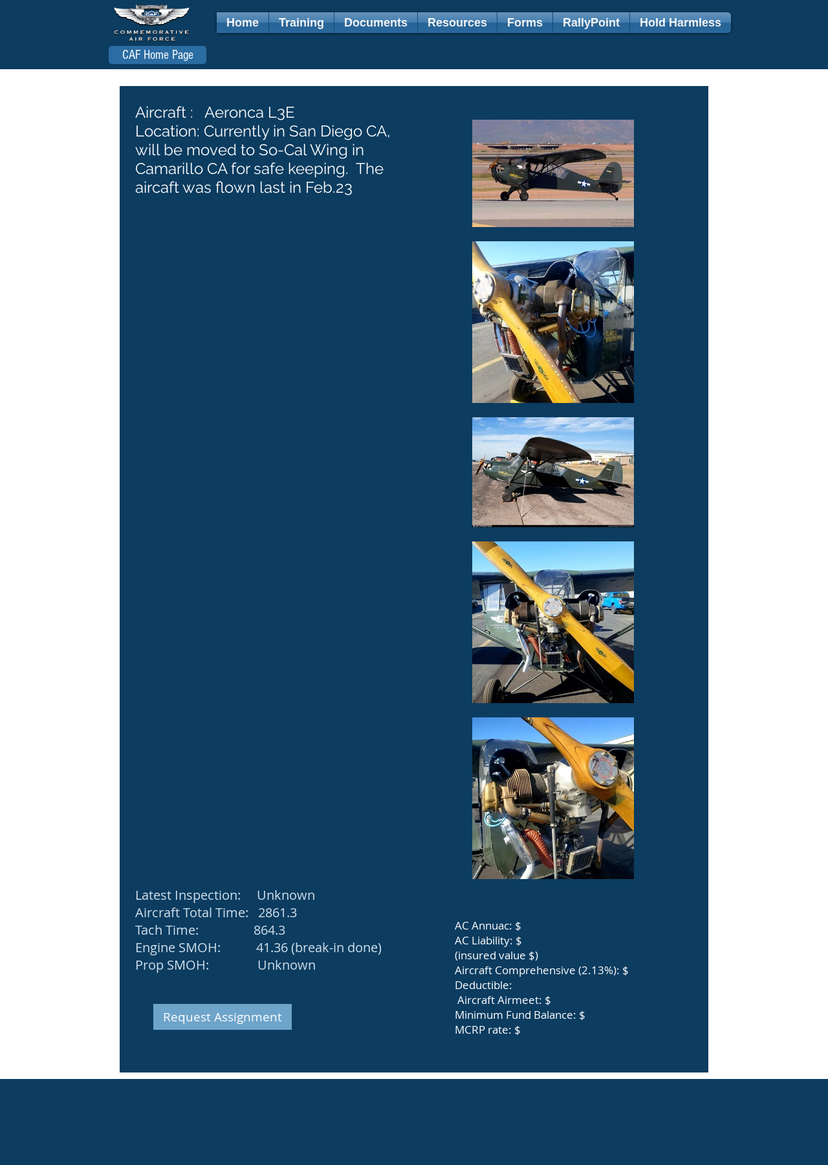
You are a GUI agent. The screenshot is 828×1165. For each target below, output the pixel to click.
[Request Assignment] (222, 1017)
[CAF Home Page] (157, 55)
